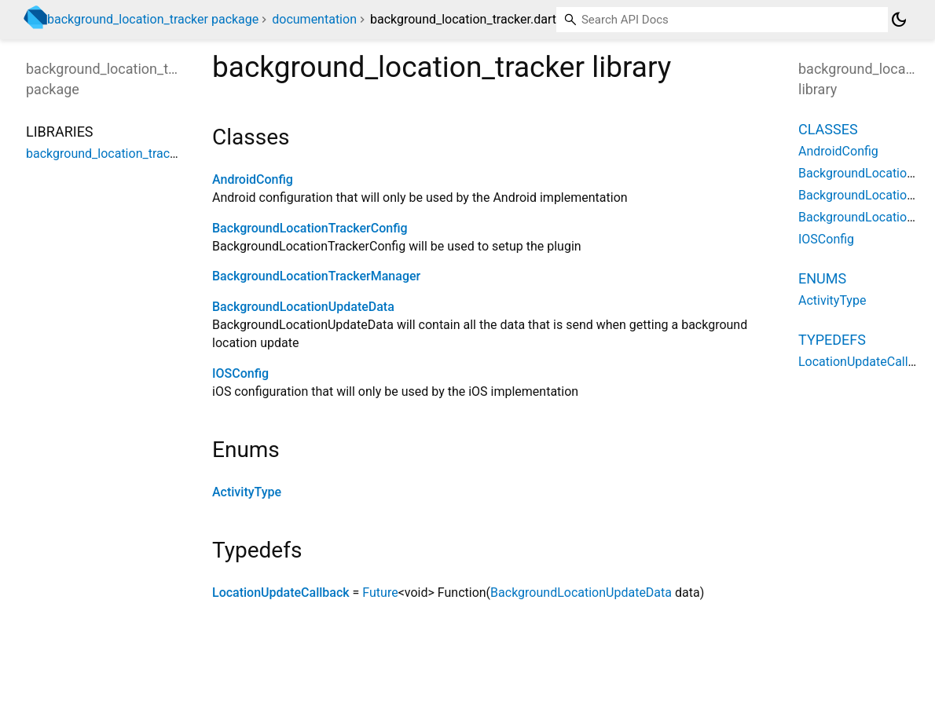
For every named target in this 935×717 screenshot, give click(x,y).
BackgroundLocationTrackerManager (316, 276)
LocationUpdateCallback (281, 592)
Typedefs (832, 339)
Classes (828, 129)
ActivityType (246, 492)
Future (380, 592)
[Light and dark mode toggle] (898, 19)
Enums (822, 278)
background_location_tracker (106, 153)
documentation (314, 19)
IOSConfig (240, 373)
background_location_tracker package (152, 19)
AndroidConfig (252, 179)
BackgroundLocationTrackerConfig (310, 228)
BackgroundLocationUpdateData (303, 306)
